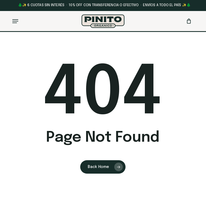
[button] (15, 21)
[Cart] (188, 21)
